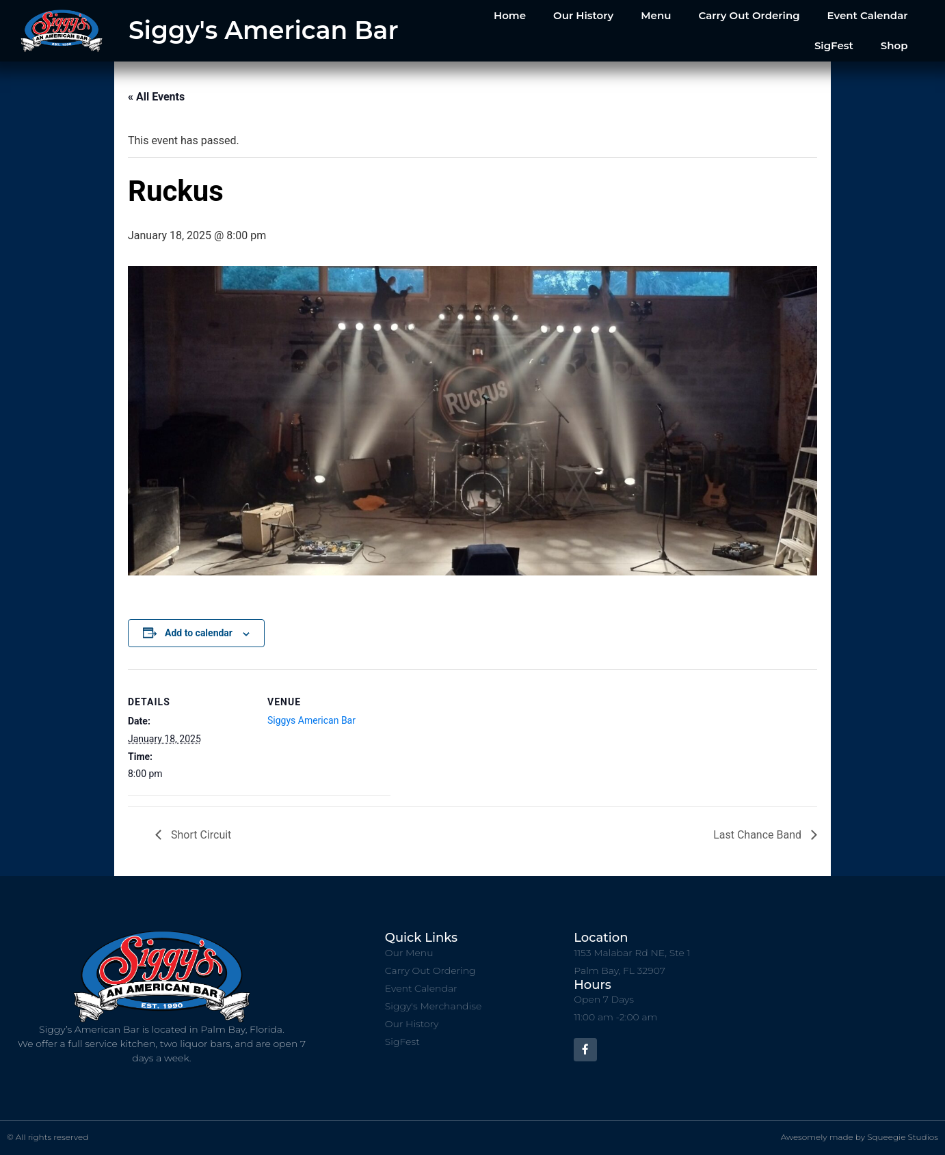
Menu (656, 15)
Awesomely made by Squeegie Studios (859, 1137)
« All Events (156, 96)
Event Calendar (867, 15)
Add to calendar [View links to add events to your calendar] (198, 632)
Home (510, 15)
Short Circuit (199, 834)
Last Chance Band (758, 834)
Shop (894, 45)
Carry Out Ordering (748, 15)
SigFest (833, 45)
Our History (583, 15)
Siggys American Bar (311, 720)
